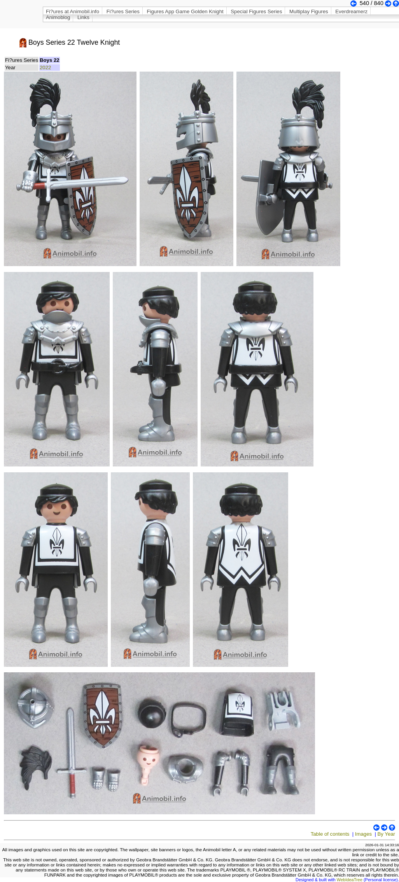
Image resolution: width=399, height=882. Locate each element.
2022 (45, 67)
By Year (386, 834)
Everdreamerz (351, 11)
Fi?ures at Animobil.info (72, 11)
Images (363, 834)
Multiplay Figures (308, 11)
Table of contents (330, 834)
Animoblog (58, 17)
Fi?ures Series (123, 11)
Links (83, 17)
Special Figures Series (256, 11)
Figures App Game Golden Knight (185, 11)
